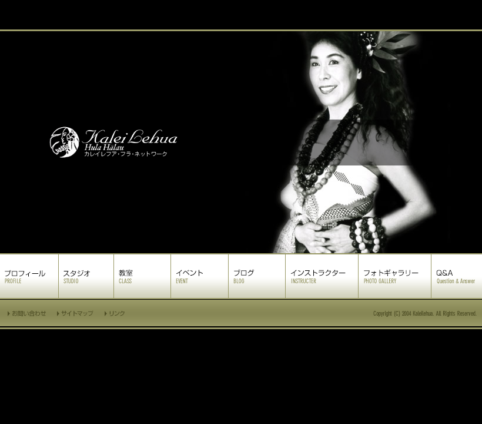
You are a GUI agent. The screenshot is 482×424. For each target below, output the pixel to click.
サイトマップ (75, 313)
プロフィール (29, 276)
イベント (199, 276)
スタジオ (86, 276)
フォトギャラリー (395, 276)
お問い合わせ (26, 313)
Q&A (456, 276)
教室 (142, 276)
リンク (115, 313)
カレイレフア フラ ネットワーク (241, 142)
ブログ (257, 276)
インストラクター (322, 276)
